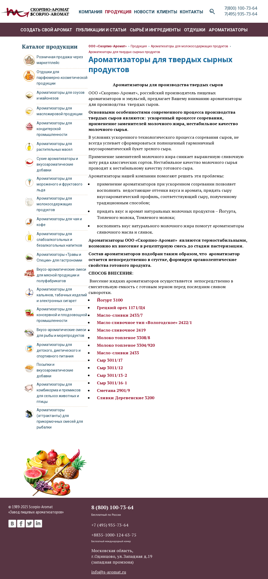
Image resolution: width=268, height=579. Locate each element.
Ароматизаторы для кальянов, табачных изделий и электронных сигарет (62, 295)
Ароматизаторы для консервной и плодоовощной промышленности (62, 315)
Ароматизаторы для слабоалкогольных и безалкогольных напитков (59, 239)
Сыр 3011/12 (110, 367)
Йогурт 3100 (109, 300)
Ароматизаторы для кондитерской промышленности (54, 129)
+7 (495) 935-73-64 (109, 525)
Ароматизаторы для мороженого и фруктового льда (59, 184)
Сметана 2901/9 (113, 390)
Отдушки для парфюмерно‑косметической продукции (62, 77)
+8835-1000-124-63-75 (113, 535)
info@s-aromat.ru (108, 572)
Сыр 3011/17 (110, 360)
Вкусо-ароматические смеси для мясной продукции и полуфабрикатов (61, 275)
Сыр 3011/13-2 (112, 375)
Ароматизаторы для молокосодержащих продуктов (54, 204)
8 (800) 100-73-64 (112, 507)
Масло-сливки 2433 (118, 353)
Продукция (139, 46)
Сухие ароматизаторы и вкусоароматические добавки (57, 164)
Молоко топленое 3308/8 (123, 337)
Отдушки (194, 29)
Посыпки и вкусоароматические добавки (55, 370)
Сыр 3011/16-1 (112, 383)
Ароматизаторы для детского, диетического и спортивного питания (59, 350)
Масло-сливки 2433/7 (120, 315)
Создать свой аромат (46, 29)
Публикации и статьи (101, 29)
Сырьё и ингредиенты (155, 29)
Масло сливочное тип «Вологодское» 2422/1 (144, 322)
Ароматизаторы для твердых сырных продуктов (124, 52)
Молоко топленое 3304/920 (126, 345)
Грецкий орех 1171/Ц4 (121, 307)
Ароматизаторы (228, 29)
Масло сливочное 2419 (121, 330)
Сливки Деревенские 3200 (125, 398)
